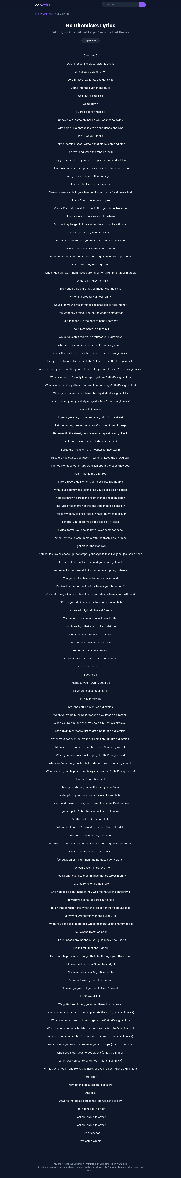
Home (38, 14)
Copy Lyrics (90, 40)
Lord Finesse (49, 14)
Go (142, 5)
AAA (42, 4)
